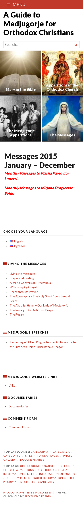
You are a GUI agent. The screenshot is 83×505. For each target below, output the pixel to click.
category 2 (12, 455)
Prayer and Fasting (22, 278)
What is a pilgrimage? (23, 287)
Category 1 (61, 451)
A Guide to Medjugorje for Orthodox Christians (38, 23)
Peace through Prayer (24, 292)
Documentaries (18, 406)
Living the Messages (22, 273)
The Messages (62, 135)
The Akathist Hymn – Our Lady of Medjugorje (39, 305)
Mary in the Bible (21, 89)
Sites (29, 455)
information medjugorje (58, 473)
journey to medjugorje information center (40, 477)
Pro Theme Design (38, 496)
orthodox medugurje (37, 465)
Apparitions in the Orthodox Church (62, 87)
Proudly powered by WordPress (27, 492)
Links (12, 385)
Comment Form (19, 427)
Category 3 (39, 451)
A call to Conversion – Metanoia (30, 283)
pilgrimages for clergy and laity (28, 481)
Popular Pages (48, 455)
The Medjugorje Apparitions (20, 133)
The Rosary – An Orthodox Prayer (32, 310)
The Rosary (17, 314)
